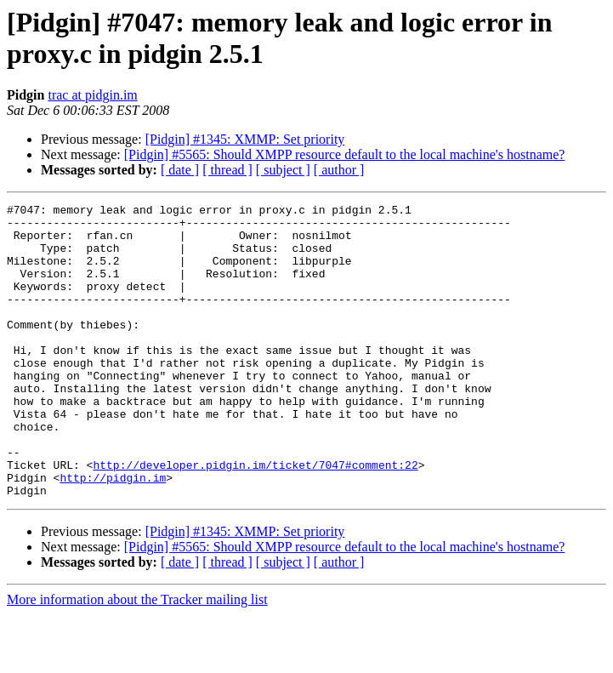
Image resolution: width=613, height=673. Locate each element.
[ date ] (180, 170)
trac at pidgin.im (92, 95)
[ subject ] (283, 170)
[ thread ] (227, 170)
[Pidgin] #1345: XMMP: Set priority (245, 139)
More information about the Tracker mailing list (137, 658)
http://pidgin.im (113, 533)
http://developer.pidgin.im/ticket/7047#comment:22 (255, 518)
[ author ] (339, 170)
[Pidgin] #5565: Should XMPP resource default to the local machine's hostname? (344, 154)
